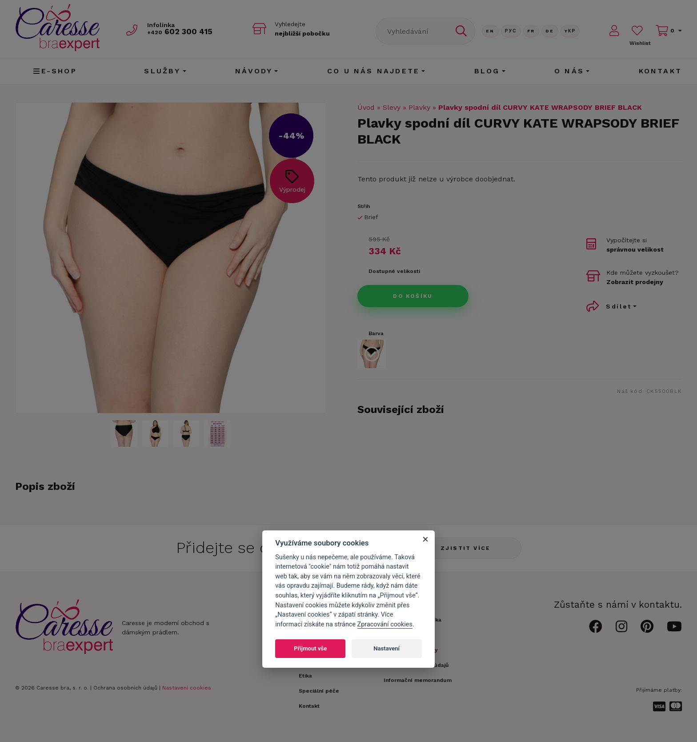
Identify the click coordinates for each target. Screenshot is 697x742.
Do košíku (413, 296)
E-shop (54, 71)
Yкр (570, 30)
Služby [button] (162, 71)
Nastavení (386, 648)
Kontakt (660, 71)
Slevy (392, 107)
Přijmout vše (310, 648)
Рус (511, 30)
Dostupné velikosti (394, 271)
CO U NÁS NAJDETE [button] (373, 71)
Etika (305, 676)
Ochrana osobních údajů (125, 688)
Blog (487, 71)
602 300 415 (180, 31)
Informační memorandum (418, 680)
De (549, 30)
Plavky (419, 107)
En (490, 30)
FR (531, 30)
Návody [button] (253, 71)
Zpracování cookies (385, 624)
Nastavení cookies (186, 688)
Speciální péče (319, 691)
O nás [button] (569, 71)
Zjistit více (466, 548)
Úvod (366, 107)
